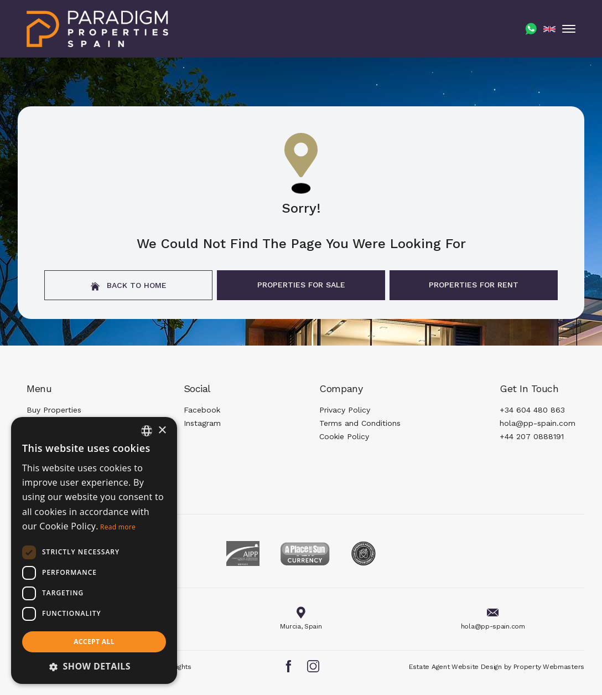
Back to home (129, 286)
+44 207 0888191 (532, 436)
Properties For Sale (301, 284)
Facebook (202, 409)
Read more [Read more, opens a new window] (118, 527)
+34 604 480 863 (532, 409)
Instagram (202, 423)
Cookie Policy (344, 436)
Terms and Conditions (360, 423)
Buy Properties (54, 409)
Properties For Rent (473, 284)
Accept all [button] (94, 641)
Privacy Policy (344, 409)
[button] (94, 666)
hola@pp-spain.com (537, 423)
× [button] (162, 430)
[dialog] (94, 550)
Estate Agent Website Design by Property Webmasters (496, 667)
